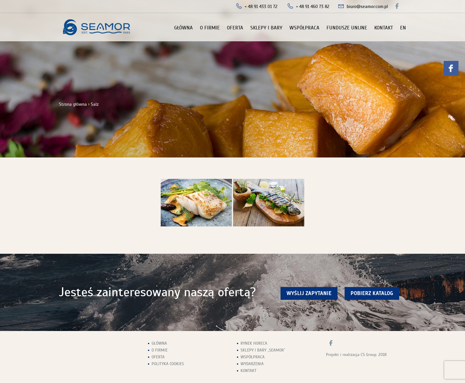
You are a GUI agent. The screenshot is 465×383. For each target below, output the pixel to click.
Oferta (235, 28)
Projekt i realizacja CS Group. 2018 (356, 354)
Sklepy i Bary (266, 28)
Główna (183, 28)
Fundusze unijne (347, 28)
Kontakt (383, 28)
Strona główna (73, 104)
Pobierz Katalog (372, 293)
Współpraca (304, 28)
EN (403, 28)
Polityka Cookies (168, 363)
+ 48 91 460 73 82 (312, 6)
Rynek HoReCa (254, 343)
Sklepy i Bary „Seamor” (263, 350)
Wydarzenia (252, 363)
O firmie (210, 28)
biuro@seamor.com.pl (367, 6)
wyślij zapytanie (309, 293)
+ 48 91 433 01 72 (261, 6)
